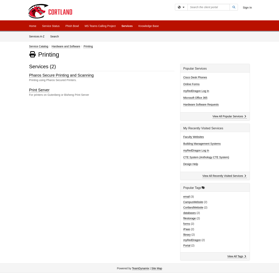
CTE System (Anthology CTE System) (206, 157)
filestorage (189, 218)
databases (189, 212)
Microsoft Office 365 (195, 97)
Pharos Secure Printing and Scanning (61, 75)
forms (186, 223)
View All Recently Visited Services (224, 175)
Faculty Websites (193, 136)
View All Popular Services (229, 116)
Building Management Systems (202, 143)
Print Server (39, 90)
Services (127, 26)
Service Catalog (38, 46)
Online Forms (191, 84)
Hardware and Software (66, 46)
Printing (88, 46)
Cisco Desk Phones (195, 77)
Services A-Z (36, 36)
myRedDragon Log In (196, 90)
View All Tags (236, 256)
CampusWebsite (193, 202)
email (186, 196)
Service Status (50, 26)
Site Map (156, 268)
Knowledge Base (149, 26)
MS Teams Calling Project (100, 26)
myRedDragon (192, 240)
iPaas (186, 229)
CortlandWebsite (193, 207)
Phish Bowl (72, 26)
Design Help (190, 164)
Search (56, 36)
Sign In (247, 7)
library (187, 234)
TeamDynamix (140, 268)
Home (32, 26)
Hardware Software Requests (201, 104)
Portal (186, 245)
